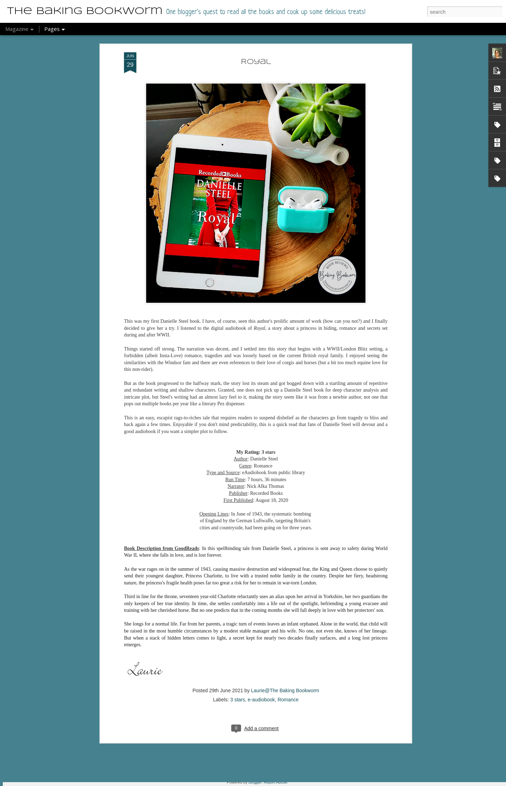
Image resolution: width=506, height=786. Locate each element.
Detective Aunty (215, 777)
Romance (288, 618)
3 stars (237, 618)
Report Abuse (275, 782)
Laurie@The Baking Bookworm (285, 608)
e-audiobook (261, 618)
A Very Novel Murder (224, 698)
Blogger (254, 782)
